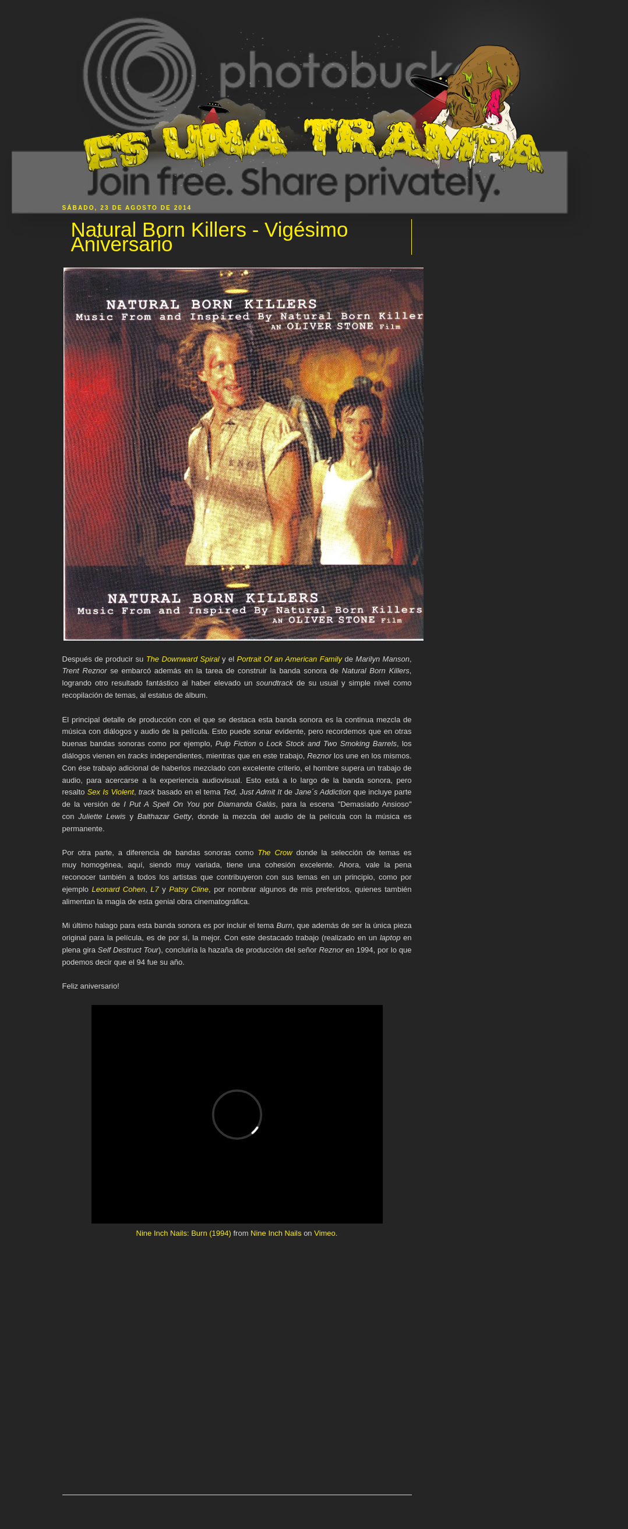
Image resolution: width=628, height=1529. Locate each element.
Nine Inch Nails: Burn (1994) (183, 1233)
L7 (154, 889)
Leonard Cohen (119, 889)
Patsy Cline (189, 889)
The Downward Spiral (183, 659)
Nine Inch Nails (276, 1233)
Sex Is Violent (110, 792)
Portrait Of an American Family (289, 659)
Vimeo (325, 1233)
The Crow (274, 852)
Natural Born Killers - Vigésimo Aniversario (209, 237)
